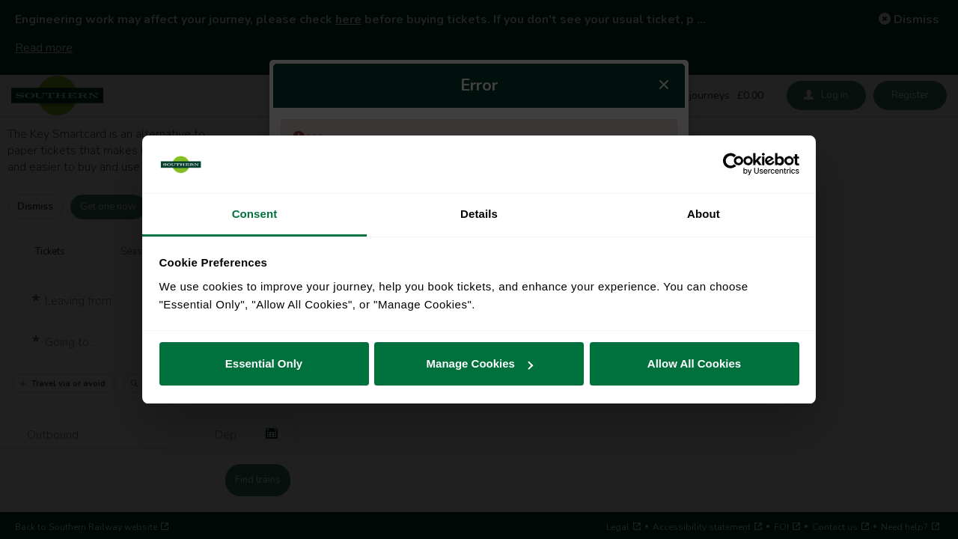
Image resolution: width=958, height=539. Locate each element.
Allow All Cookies (694, 363)
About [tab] (703, 213)
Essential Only (263, 363)
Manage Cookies (480, 363)
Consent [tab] (255, 213)
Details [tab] (479, 213)
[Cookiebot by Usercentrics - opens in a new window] (733, 164)
